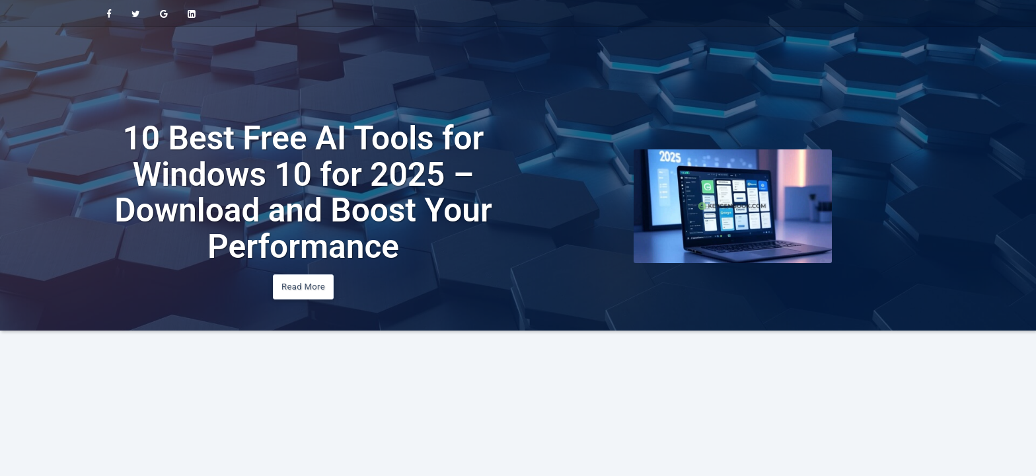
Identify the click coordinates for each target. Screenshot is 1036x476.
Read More (303, 287)
